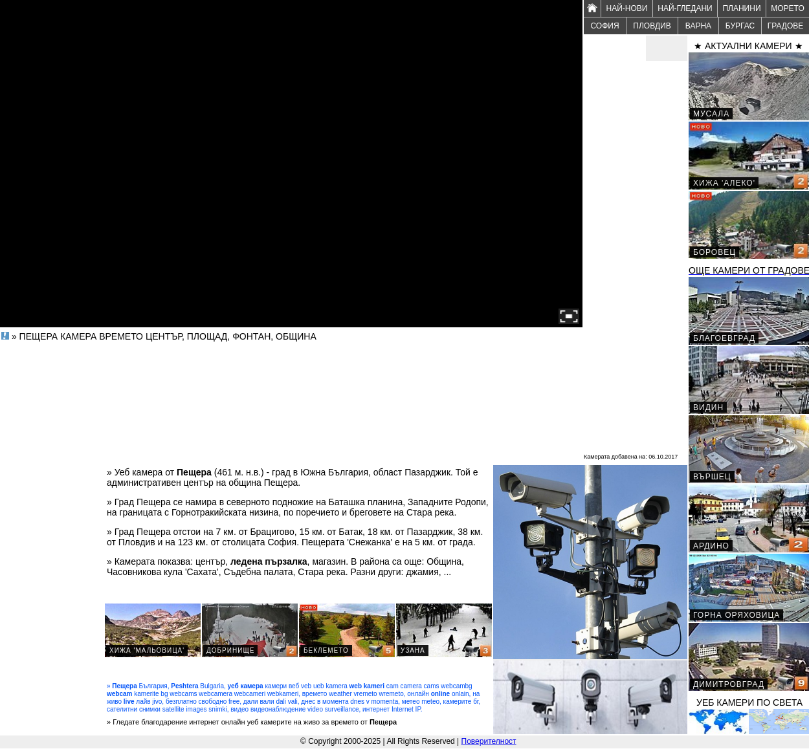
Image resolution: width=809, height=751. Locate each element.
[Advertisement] (635, 256)
